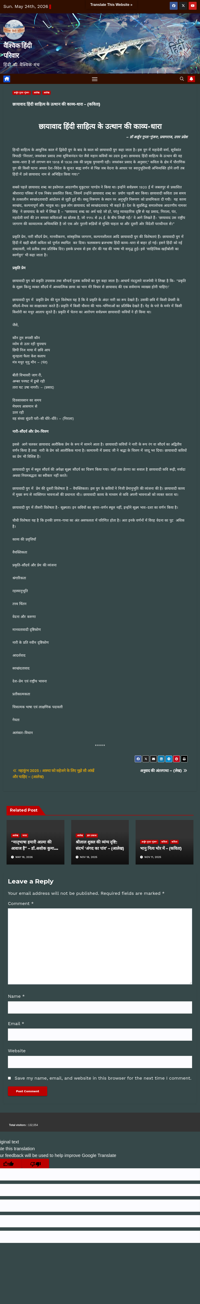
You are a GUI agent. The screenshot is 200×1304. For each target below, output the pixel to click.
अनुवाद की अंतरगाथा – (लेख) (164, 771)
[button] (181, 78)
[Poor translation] (35, 1164)
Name (16, 996)
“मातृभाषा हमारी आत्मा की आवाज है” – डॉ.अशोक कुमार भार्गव (33, 848)
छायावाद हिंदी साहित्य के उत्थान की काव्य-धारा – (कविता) (56, 104)
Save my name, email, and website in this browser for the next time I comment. (103, 1078)
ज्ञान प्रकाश (91, 835)
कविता (164, 842)
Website (17, 1051)
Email (16, 1023)
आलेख (36, 93)
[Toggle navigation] (94, 79)
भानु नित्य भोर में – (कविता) (161, 848)
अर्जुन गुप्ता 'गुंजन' (21, 93)
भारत (24, 835)
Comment (21, 903)
